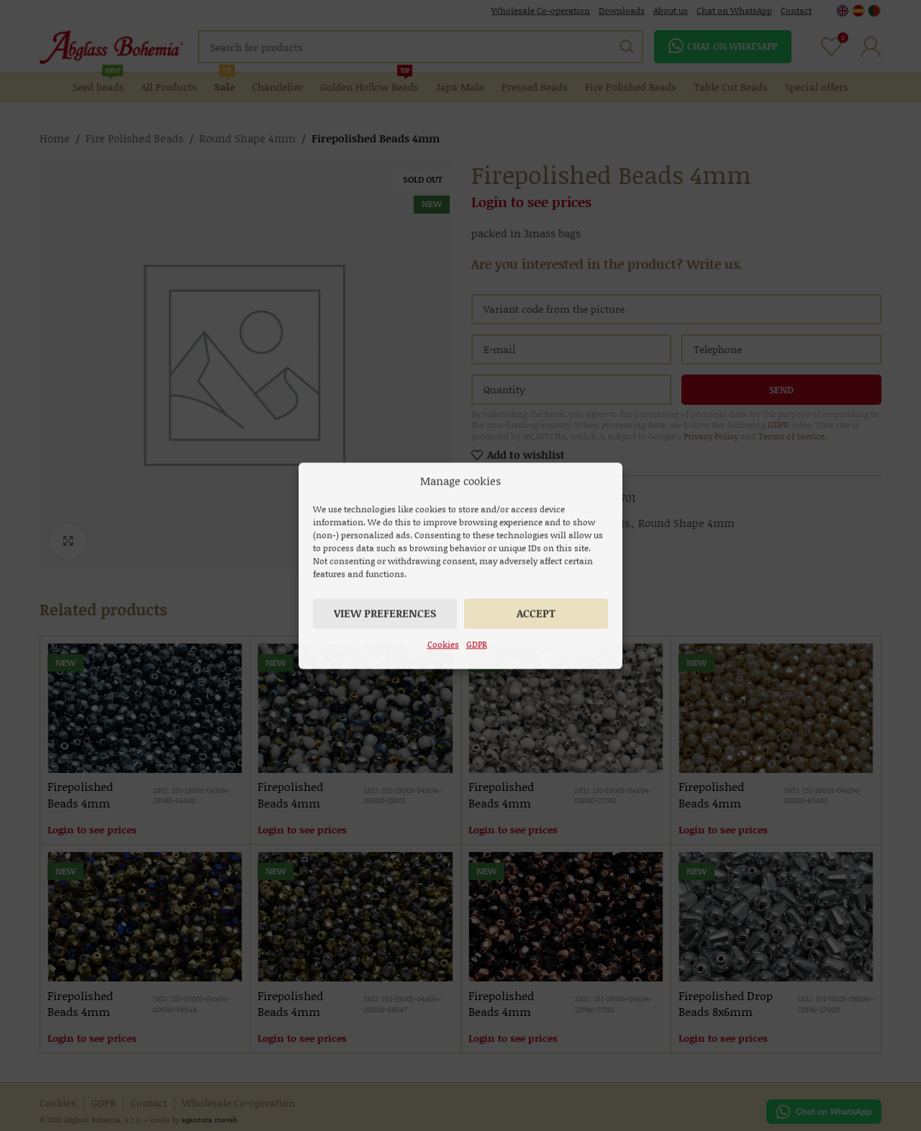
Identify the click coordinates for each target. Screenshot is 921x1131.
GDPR (476, 644)
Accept (536, 613)
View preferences (385, 613)
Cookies (443, 644)
